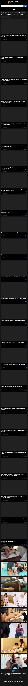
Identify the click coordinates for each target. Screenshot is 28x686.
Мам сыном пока (18, 681)
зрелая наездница (8, 681)
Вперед (17, 670)
